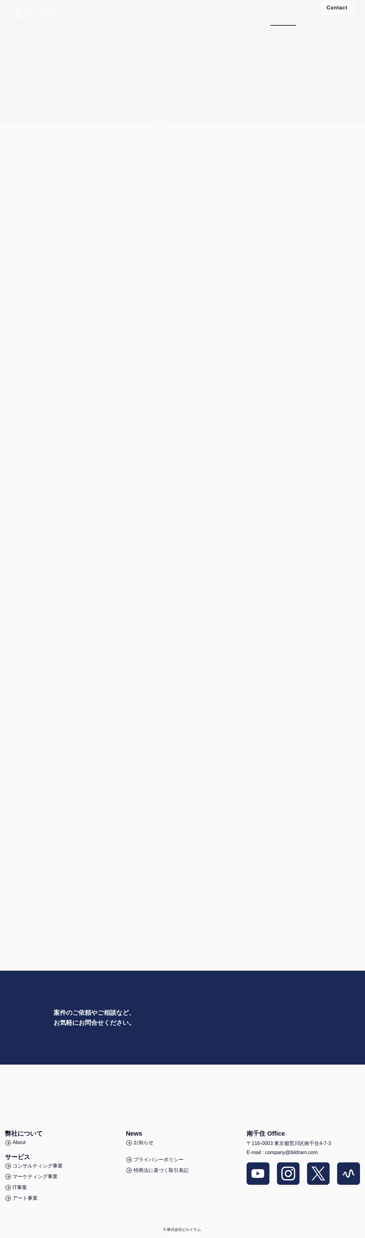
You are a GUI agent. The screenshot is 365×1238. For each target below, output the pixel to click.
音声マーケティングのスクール (40, 152)
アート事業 (295, 152)
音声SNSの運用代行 (120, 152)
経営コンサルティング (215, 152)
